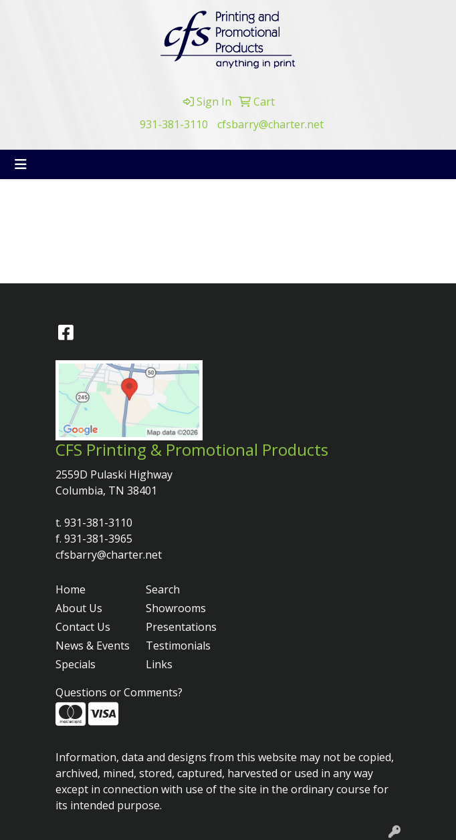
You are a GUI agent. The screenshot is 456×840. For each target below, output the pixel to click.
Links (159, 664)
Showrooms (176, 608)
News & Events (92, 645)
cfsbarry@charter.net (270, 124)
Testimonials (178, 645)
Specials (75, 664)
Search (163, 589)
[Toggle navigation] (21, 164)
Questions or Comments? (119, 692)
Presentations (181, 626)
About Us (78, 608)
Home (70, 589)
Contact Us (82, 626)
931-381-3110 (174, 124)
